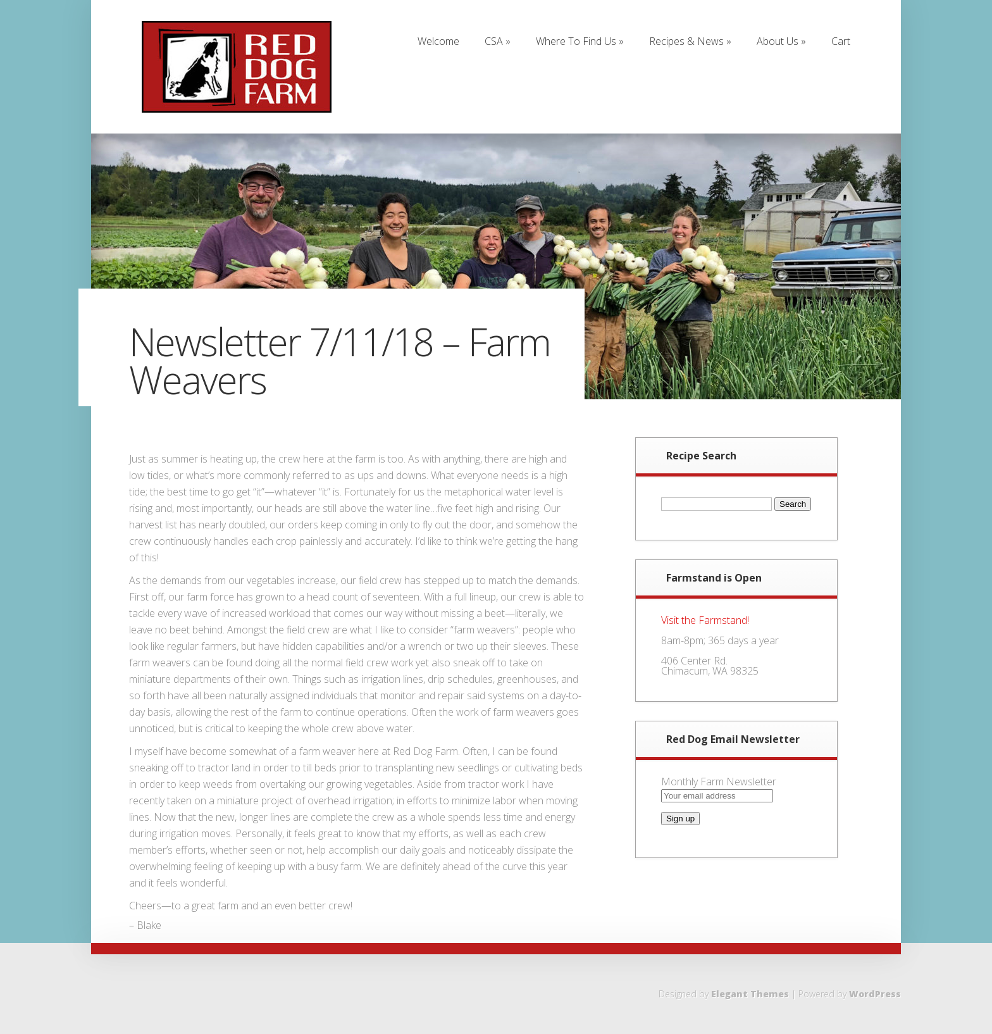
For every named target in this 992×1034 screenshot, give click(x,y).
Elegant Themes (750, 994)
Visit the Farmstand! (705, 620)
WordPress (875, 994)
